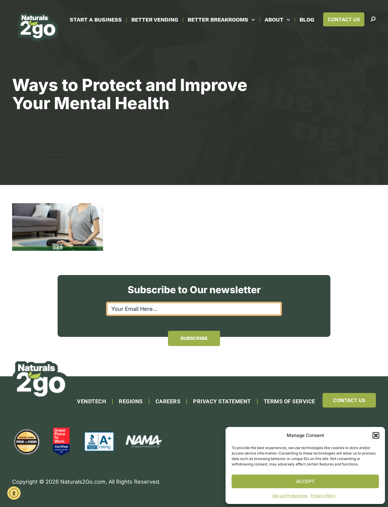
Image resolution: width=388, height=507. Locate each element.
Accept (305, 481)
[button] (376, 435)
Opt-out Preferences (290, 495)
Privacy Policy (323, 495)
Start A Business (96, 19)
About (277, 20)
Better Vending (154, 19)
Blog (306, 19)
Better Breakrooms (221, 20)
